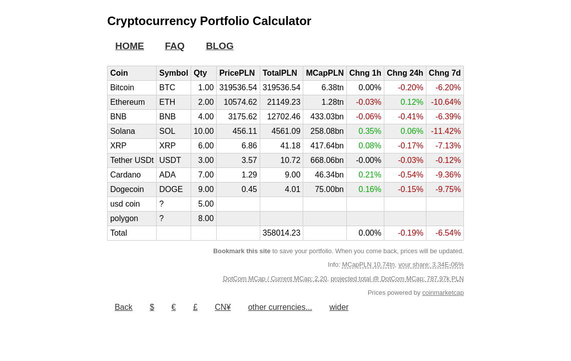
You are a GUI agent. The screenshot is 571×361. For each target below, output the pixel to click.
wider (338, 307)
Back (124, 307)
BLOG (219, 46)
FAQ (174, 46)
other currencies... (280, 307)
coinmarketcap (443, 292)
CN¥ (223, 307)
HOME (129, 46)
